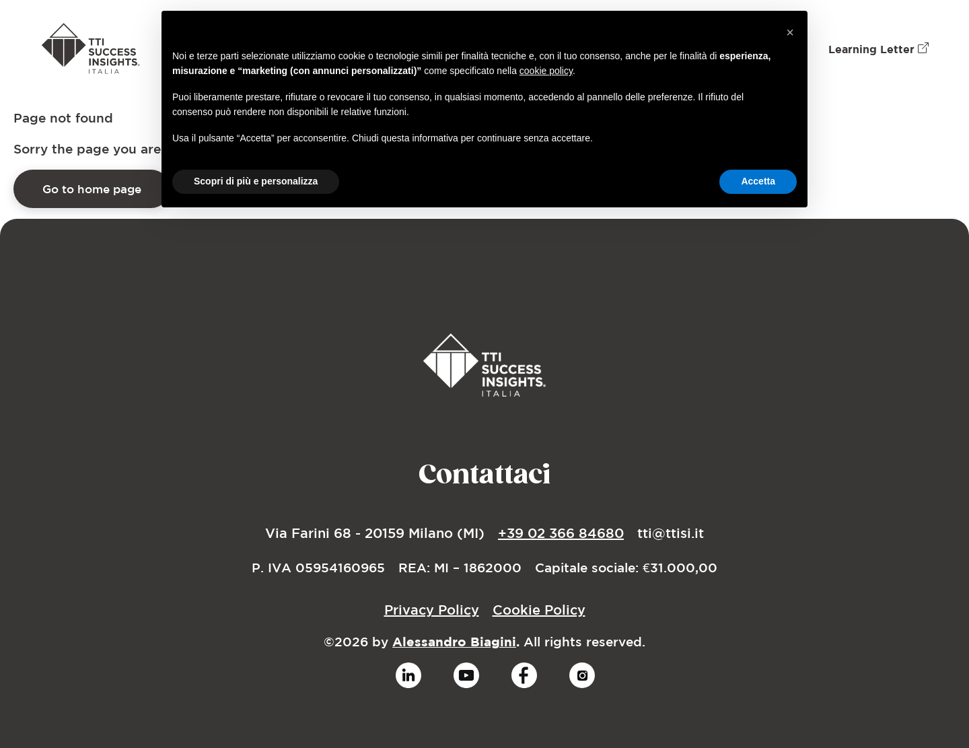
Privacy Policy (431, 609)
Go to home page (91, 188)
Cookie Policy (539, 609)
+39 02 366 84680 (561, 533)
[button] (790, 32)
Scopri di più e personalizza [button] (256, 181)
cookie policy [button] (546, 70)
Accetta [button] (758, 181)
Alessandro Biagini (454, 641)
